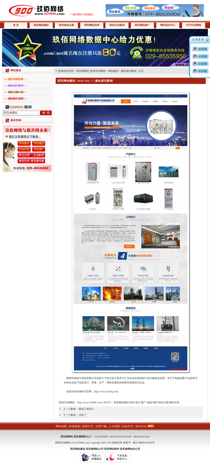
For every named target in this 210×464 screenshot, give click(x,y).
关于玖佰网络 (193, 25)
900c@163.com (142, 436)
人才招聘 (114, 426)
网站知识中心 (167, 25)
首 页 (16, 25)
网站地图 (61, 426)
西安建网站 (80, 436)
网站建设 (113, 71)
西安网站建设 (41, 25)
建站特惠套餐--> (17, 79)
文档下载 (101, 426)
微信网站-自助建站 (82, 14)
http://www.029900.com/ (89, 402)
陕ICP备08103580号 (144, 442)
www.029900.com (80, 442)
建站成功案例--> (17, 85)
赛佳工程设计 (86, 408)
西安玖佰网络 (67, 402)
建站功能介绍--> (17, 92)
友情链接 (74, 426)
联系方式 (87, 426)
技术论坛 (141, 426)
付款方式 (127, 426)
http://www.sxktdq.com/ (106, 391)
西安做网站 (66, 436)
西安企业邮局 (117, 25)
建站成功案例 (128, 71)
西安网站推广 (142, 25)
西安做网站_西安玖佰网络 (90, 71)
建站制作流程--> (17, 98)
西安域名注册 (66, 25)
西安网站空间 (91, 25)
